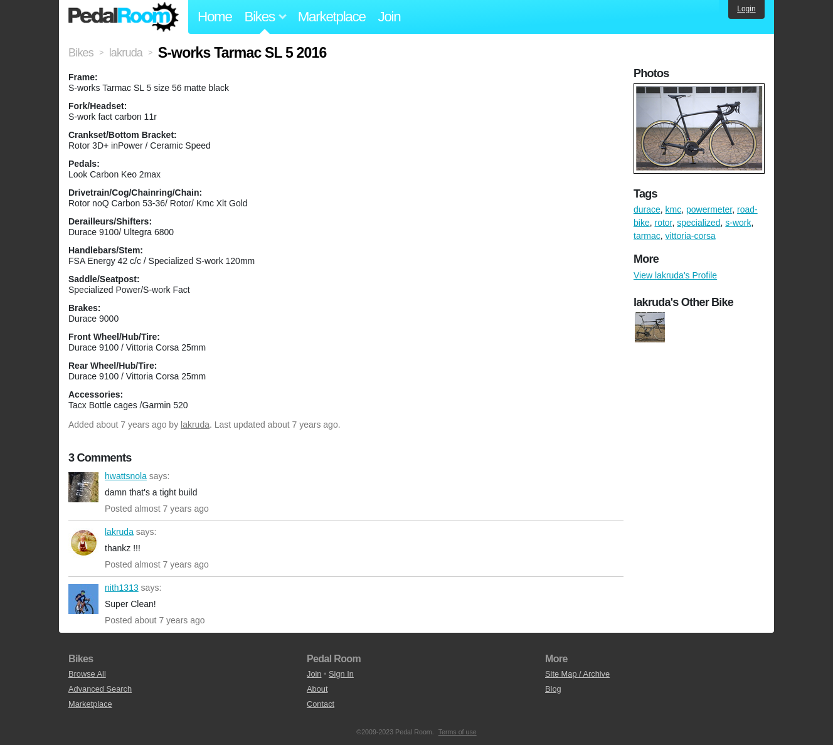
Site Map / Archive (577, 674)
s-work (738, 223)
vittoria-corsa (691, 236)
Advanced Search (100, 689)
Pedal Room (123, 17)
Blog (553, 689)
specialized (698, 223)
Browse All (87, 674)
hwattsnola (83, 487)
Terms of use (457, 732)
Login (746, 8)
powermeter (709, 209)
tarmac (647, 236)
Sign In (341, 674)
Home (215, 16)
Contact (320, 704)
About (317, 689)
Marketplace (332, 16)
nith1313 (83, 599)
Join (389, 16)
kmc (674, 209)
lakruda (195, 425)
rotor (663, 223)
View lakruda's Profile (675, 275)
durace (647, 209)
